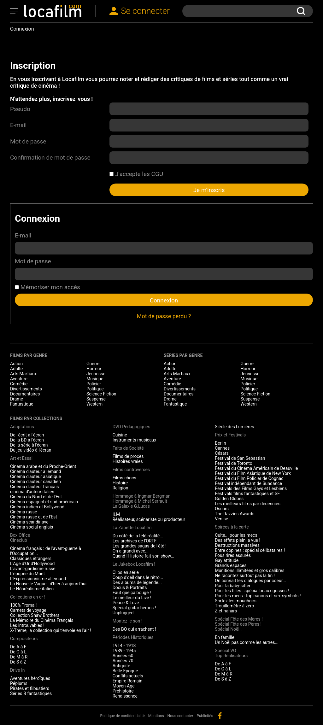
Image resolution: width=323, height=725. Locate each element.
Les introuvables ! (27, 625)
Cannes (222, 448)
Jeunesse (95, 373)
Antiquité (121, 665)
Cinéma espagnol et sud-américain (44, 501)
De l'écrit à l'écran (27, 434)
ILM (116, 514)
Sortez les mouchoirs (235, 600)
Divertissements (26, 388)
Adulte (16, 368)
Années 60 (123, 655)
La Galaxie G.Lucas (131, 506)
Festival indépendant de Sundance (248, 483)
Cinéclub (18, 540)
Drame (16, 398)
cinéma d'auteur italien (32, 491)
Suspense (96, 398)
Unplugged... (125, 612)
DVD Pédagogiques (131, 426)
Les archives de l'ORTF (135, 540)
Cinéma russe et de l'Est (33, 516)
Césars (221, 453)
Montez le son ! (128, 620)
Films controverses (131, 469)
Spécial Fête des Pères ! (238, 624)
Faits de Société (128, 448)
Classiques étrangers (30, 558)
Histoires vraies (128, 461)
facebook (220, 715)
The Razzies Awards (234, 513)
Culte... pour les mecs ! (237, 535)
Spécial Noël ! (228, 629)
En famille (224, 637)
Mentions (156, 716)
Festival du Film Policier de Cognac (249, 478)
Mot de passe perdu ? (164, 316)
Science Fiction (101, 393)
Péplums (18, 683)
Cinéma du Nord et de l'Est (36, 496)
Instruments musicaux (134, 439)
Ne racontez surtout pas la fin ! (245, 575)
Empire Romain (128, 680)
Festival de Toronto (233, 463)
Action (16, 363)
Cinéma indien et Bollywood (37, 506)
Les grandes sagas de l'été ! (140, 545)
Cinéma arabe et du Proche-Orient (43, 466)
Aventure (18, 378)
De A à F (18, 646)
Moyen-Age (124, 685)
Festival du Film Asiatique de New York (253, 473)
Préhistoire (123, 690)
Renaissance (125, 696)
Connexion (164, 300)
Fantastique (21, 403)
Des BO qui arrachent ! (134, 629)
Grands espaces (230, 565)
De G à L (18, 651)
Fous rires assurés (233, 555)
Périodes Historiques (133, 637)
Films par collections (36, 418)
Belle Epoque (125, 670)
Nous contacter (180, 716)
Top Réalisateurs (231, 655)
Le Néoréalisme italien (32, 588)
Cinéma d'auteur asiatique (35, 476)
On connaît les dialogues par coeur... (250, 580)
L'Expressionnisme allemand (38, 578)
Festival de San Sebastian (240, 458)
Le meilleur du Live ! (132, 597)
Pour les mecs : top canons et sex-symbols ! (258, 595)
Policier (93, 383)
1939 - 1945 (124, 650)
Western (94, 403)
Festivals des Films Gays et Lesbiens (251, 488)
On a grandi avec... (131, 550)
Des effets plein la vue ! (237, 540)
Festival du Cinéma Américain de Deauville (256, 468)
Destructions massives (237, 545)
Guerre (92, 363)
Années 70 (123, 660)
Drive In (17, 670)
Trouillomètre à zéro (234, 605)
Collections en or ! (27, 596)
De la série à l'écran (29, 444)
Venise (221, 518)
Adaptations (22, 426)
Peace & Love (126, 602)
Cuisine (120, 434)
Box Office (20, 535)
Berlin (220, 443)
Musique (94, 378)
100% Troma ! (23, 605)
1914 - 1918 (124, 645)
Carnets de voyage (28, 610)
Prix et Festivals (230, 434)
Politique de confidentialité (122, 716)
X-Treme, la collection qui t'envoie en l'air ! (50, 630)
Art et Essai (21, 458)
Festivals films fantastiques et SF (247, 493)
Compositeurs (24, 638)
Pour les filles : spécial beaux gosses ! (252, 590)
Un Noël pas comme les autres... (246, 642)
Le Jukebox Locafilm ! (134, 564)
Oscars (222, 508)
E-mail (18, 125)
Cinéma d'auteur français (34, 486)
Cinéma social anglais (31, 526)
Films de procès (128, 456)
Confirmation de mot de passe (50, 157)
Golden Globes (229, 498)
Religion (120, 487)
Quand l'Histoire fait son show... (143, 555)
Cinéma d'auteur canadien (35, 481)
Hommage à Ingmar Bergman (142, 496)
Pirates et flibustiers (29, 688)
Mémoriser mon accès (47, 287)
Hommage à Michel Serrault (140, 501)
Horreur (93, 368)
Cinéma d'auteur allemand (35, 471)
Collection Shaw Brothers (34, 615)
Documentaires (25, 393)
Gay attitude (226, 560)
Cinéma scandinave (29, 521)
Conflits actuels (128, 675)
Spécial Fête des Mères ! (238, 619)
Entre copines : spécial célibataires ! (250, 550)
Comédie (19, 383)
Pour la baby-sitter (232, 585)
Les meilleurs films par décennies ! (249, 503)
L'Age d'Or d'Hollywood (32, 563)
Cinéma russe (23, 511)
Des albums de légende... (137, 582)
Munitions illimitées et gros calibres (249, 570)
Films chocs (124, 477)
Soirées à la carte (232, 526)
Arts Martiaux (23, 373)
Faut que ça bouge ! (132, 592)
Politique (95, 388)
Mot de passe (28, 141)
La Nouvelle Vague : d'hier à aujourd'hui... (50, 583)
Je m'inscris (209, 190)
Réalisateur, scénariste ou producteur (149, 519)
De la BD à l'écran (27, 439)
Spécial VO (225, 650)
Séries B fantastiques (31, 693)
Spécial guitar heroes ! (134, 607)
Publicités (205, 716)
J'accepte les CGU (136, 174)
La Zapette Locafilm (132, 527)
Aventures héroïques (30, 678)
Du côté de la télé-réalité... (138, 535)
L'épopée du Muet (27, 573)
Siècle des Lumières (234, 426)
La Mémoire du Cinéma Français (41, 620)
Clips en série (126, 572)
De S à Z (18, 661)
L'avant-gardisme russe (33, 568)
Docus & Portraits (130, 587)
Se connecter (145, 11)
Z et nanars (226, 610)
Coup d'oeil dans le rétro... (138, 577)
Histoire (120, 482)
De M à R (19, 656)
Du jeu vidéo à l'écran (30, 450)
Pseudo (20, 109)
